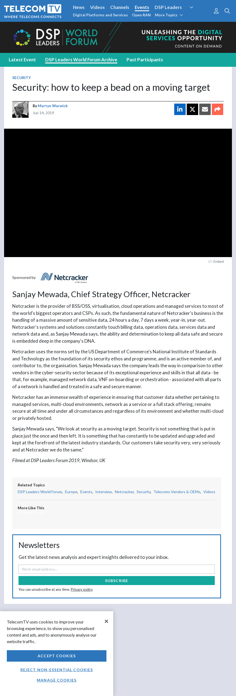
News (79, 7)
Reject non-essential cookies (56, 669)
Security (21, 77)
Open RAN (141, 15)
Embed (216, 262)
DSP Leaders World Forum (40, 491)
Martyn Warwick (53, 105)
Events (142, 7)
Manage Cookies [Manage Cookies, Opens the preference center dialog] (56, 680)
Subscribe (116, 580)
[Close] (106, 621)
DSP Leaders (168, 7)
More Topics (169, 15)
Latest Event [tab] (22, 59)
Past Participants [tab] (145, 59)
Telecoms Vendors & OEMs (177, 491)
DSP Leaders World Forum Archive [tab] (81, 59)
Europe (71, 491)
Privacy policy (82, 589)
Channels (119, 7)
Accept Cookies (57, 655)
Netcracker (124, 491)
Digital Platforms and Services (100, 15)
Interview (103, 491)
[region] (56, 653)
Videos (97, 7)
